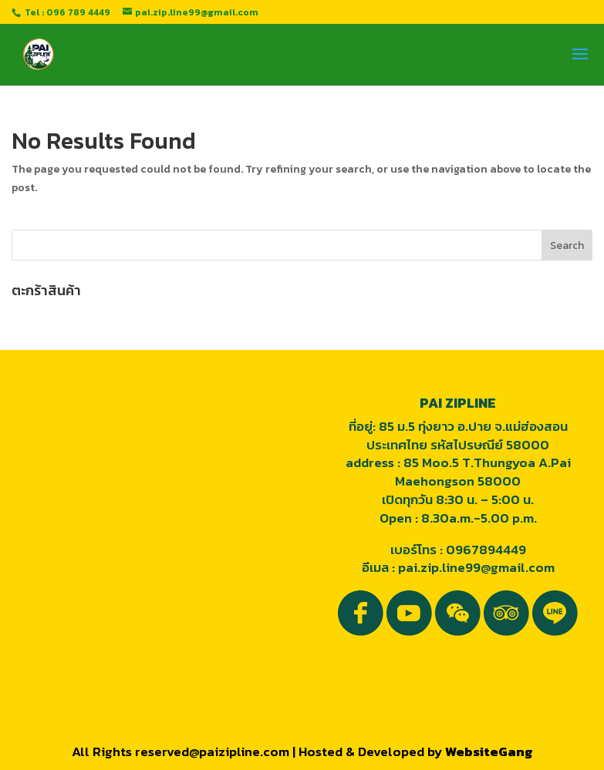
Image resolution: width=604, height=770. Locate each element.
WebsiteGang (489, 751)
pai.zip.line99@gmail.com (476, 567)
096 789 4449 (78, 12)
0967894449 (486, 550)
